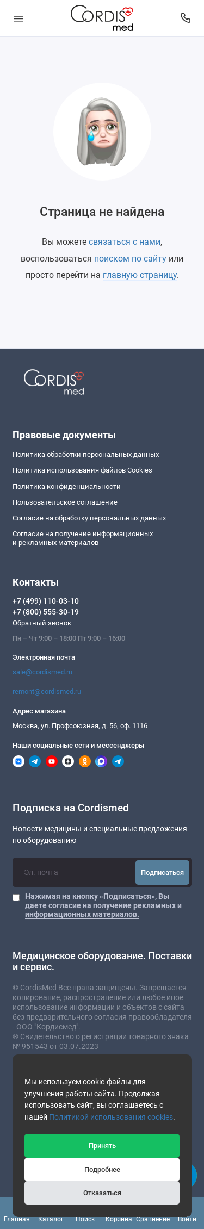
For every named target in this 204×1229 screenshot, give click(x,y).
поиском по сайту (130, 258)
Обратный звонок (42, 623)
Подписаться (162, 872)
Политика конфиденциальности (67, 486)
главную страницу (140, 275)
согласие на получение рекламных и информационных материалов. (103, 909)
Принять (102, 1145)
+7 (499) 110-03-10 (46, 601)
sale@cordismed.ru (42, 672)
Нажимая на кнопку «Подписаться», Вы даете (103, 905)
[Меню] (18, 18)
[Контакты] (186, 18)
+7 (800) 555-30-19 (46, 611)
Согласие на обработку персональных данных (89, 518)
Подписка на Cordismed (71, 808)
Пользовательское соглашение (65, 502)
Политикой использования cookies (111, 1117)
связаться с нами (124, 242)
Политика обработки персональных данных (86, 454)
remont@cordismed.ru (47, 691)
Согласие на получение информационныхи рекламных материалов (83, 538)
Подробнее (102, 1169)
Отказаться (102, 1193)
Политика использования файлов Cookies (82, 470)
